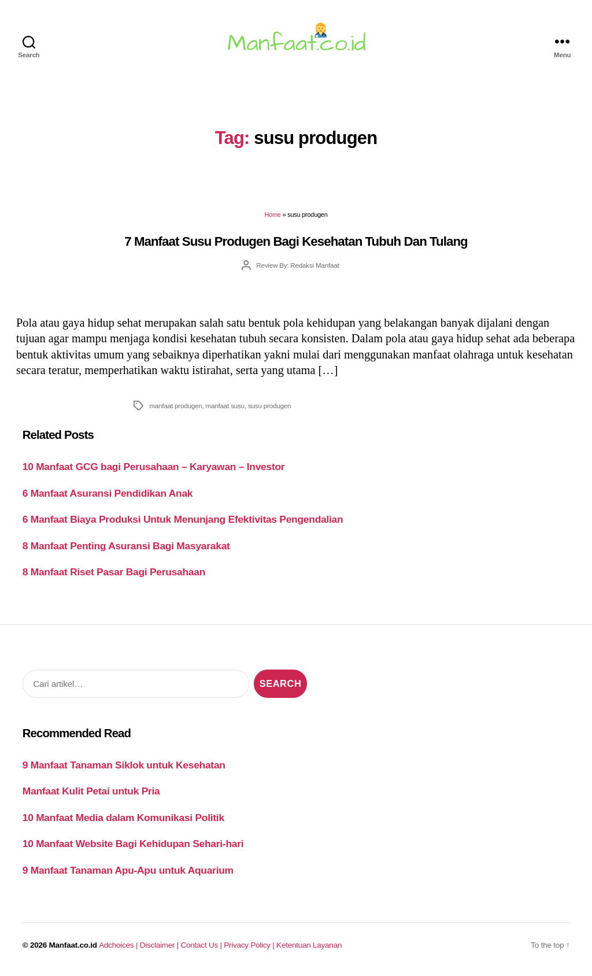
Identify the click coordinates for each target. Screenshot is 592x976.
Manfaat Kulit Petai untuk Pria (91, 791)
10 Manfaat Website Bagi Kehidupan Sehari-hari (133, 843)
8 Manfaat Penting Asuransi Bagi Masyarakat (126, 546)
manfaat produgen (175, 405)
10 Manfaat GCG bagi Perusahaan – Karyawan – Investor (154, 466)
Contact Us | (202, 945)
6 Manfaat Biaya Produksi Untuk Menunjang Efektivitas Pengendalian (183, 519)
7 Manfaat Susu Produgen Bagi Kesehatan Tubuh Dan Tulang (296, 241)
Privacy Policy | (250, 945)
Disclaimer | (160, 945)
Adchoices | (119, 945)
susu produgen (269, 405)
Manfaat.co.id (73, 945)
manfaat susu (225, 405)
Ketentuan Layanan (309, 945)
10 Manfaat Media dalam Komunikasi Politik (123, 817)
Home (272, 214)
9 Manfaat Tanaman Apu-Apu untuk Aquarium (128, 870)
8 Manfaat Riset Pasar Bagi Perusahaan (114, 572)
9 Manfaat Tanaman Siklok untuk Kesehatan (124, 765)
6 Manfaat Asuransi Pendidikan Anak (108, 493)
